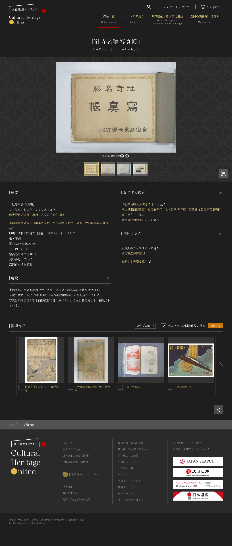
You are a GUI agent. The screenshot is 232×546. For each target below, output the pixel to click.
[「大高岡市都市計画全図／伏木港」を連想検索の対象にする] (70, 387)
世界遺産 (68, 486)
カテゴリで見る (134, 20)
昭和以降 (58, 214)
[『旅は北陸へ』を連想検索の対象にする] (170, 387)
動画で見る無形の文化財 (76, 499)
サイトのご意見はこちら (132, 500)
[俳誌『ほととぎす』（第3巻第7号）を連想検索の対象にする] (20, 387)
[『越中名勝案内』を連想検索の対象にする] (120, 387)
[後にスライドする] (217, 110)
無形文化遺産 (70, 493)
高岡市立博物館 (131, 220)
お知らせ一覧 (125, 468)
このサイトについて (177, 7)
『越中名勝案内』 (135, 387)
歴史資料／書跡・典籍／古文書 (29, 214)
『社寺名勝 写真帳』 (134, 204)
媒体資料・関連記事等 (130, 443)
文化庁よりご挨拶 (128, 455)
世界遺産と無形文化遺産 (167, 20)
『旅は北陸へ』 (183, 387)
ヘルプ (122, 474)
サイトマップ (125, 493)
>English (210, 7)
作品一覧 (108, 20)
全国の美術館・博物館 (204, 20)
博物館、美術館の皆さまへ (133, 449)
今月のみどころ (127, 462)
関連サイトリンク (128, 487)
